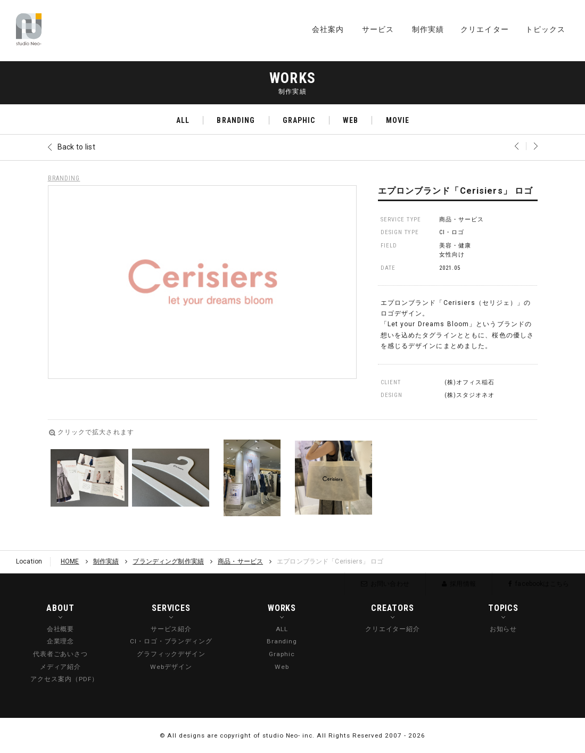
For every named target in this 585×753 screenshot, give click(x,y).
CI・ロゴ (452, 232)
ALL (182, 120)
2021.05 (450, 267)
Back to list (76, 147)
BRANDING (236, 120)
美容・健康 (455, 245)
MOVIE (398, 120)
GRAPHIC (299, 120)
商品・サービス (461, 219)
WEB (350, 120)
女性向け (452, 254)
